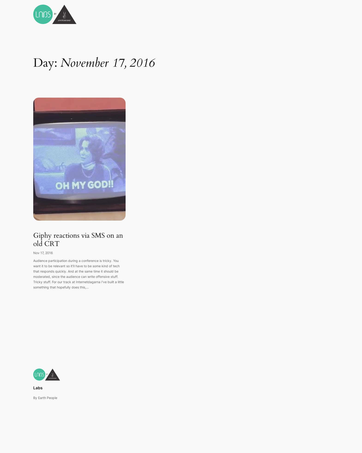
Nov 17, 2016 (43, 253)
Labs (37, 388)
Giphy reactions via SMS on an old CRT (78, 240)
